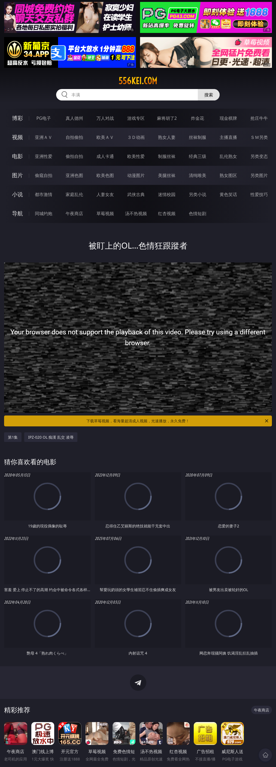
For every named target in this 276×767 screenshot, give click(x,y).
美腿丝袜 (166, 175)
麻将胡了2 (167, 118)
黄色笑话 (228, 194)
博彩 (17, 118)
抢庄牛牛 (259, 118)
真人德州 (74, 118)
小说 (17, 194)
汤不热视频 (136, 213)
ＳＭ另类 (259, 137)
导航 (17, 213)
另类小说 (197, 194)
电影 (17, 156)
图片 (17, 175)
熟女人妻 (166, 137)
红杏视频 (166, 213)
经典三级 (197, 156)
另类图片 (259, 175)
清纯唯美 (197, 175)
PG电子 (44, 118)
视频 (17, 137)
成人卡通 (105, 156)
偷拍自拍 (74, 156)
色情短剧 (197, 213)
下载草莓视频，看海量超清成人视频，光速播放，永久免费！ (177, 421)
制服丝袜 (166, 156)
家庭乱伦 (74, 194)
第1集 (13, 437)
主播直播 (228, 137)
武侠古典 (136, 194)
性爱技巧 (259, 194)
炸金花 (197, 118)
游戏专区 (136, 118)
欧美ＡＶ (105, 137)
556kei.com (138, 80)
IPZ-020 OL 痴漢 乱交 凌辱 (50, 437)
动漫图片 (136, 175)
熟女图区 (228, 175)
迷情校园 (166, 194)
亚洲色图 (74, 175)
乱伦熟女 (228, 156)
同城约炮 (43, 213)
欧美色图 (105, 175)
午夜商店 (74, 213)
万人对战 (105, 118)
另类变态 (259, 156)
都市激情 (43, 194)
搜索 (208, 95)
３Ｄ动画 (136, 137)
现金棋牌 (228, 118)
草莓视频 (105, 213)
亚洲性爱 (43, 156)
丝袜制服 (197, 137)
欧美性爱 (136, 156)
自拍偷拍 (74, 137)
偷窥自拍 (43, 175)
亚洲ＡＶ (43, 137)
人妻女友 (105, 194)
